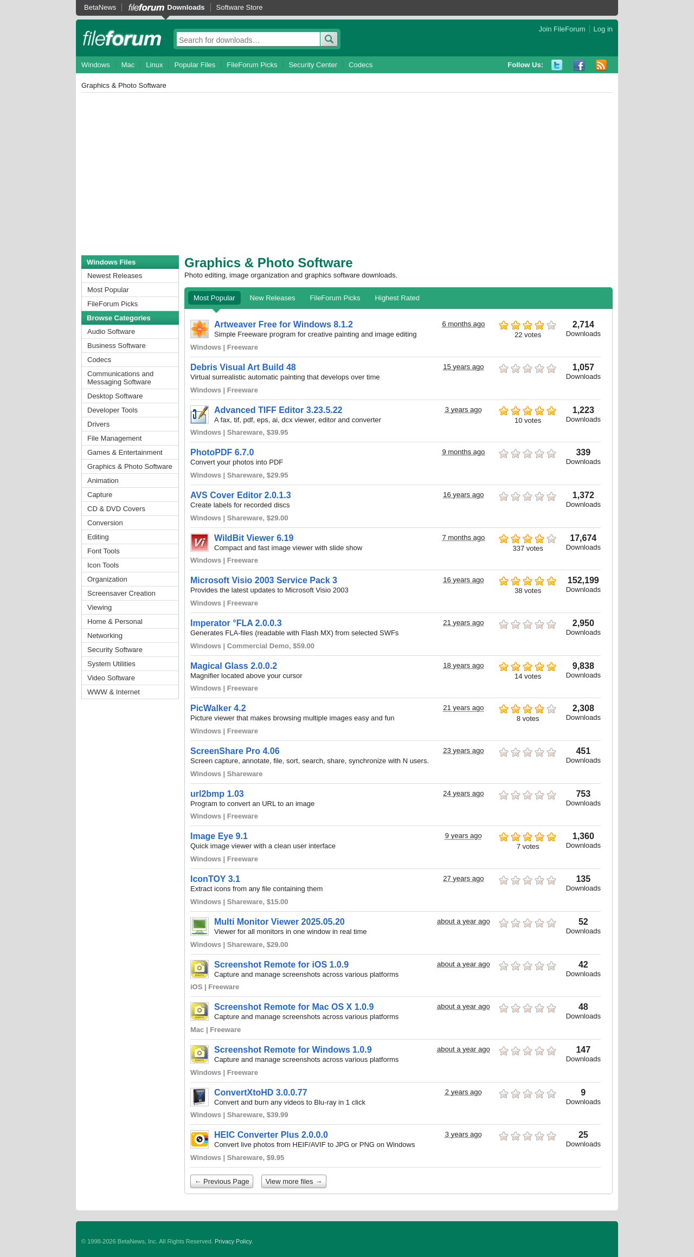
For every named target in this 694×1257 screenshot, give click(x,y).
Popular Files (194, 65)
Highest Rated (397, 298)
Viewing (99, 607)
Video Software (111, 678)
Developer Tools (112, 410)
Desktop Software (115, 396)
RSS (601, 65)
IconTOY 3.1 (215, 879)
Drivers (98, 424)
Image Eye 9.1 (219, 836)
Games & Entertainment (125, 452)
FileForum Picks (252, 65)
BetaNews (100, 7)
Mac (128, 65)
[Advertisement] (347, 174)
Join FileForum (562, 29)
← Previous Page (222, 1181)
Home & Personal (115, 621)
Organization (107, 579)
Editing (98, 537)
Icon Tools (103, 565)
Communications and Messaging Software (120, 378)
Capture (99, 495)
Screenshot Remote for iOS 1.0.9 (281, 964)
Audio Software (111, 331)
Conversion (105, 523)
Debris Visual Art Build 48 (243, 367)
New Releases (272, 298)
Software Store (239, 7)
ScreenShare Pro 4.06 (235, 751)
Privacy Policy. (234, 1241)
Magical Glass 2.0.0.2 (233, 666)
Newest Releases (114, 276)
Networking (105, 635)
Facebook (579, 65)
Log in (603, 29)
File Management (114, 438)
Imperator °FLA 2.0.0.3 (236, 623)
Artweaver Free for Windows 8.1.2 (283, 324)
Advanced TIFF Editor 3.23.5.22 (278, 410)
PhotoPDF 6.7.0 (222, 452)
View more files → (294, 1181)
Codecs (360, 65)
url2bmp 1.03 (217, 793)
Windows (95, 65)
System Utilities (111, 664)
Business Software (116, 345)
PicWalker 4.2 (218, 708)
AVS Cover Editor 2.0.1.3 (240, 495)
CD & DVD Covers (116, 509)
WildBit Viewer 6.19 (253, 538)
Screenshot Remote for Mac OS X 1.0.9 (294, 1006)
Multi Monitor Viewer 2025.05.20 (279, 921)
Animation (103, 480)
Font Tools (103, 551)
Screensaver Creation (121, 593)
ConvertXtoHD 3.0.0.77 (260, 1092)
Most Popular (108, 290)
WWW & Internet (113, 692)
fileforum (122, 38)
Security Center (312, 65)
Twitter (557, 65)
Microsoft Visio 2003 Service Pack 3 (263, 580)
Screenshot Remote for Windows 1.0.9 (293, 1049)
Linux (154, 65)
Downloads (185, 7)
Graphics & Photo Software (129, 466)
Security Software (115, 650)
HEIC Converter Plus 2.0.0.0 (271, 1134)
